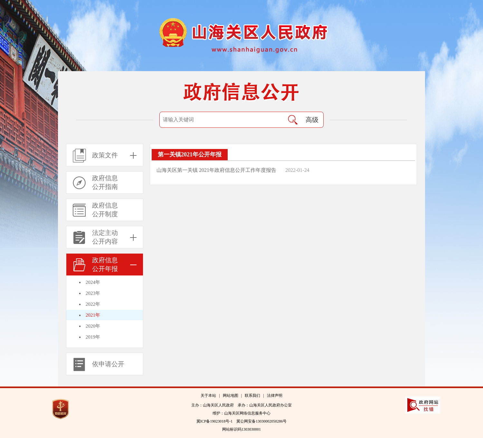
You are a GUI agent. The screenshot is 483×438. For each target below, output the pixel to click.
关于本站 (208, 395)
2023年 (93, 293)
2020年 (93, 326)
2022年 (93, 304)
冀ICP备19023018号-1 (214, 421)
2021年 (93, 315)
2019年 (93, 337)
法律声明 (274, 395)
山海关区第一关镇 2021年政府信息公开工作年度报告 (217, 170)
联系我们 (252, 395)
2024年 (93, 282)
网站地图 (230, 395)
